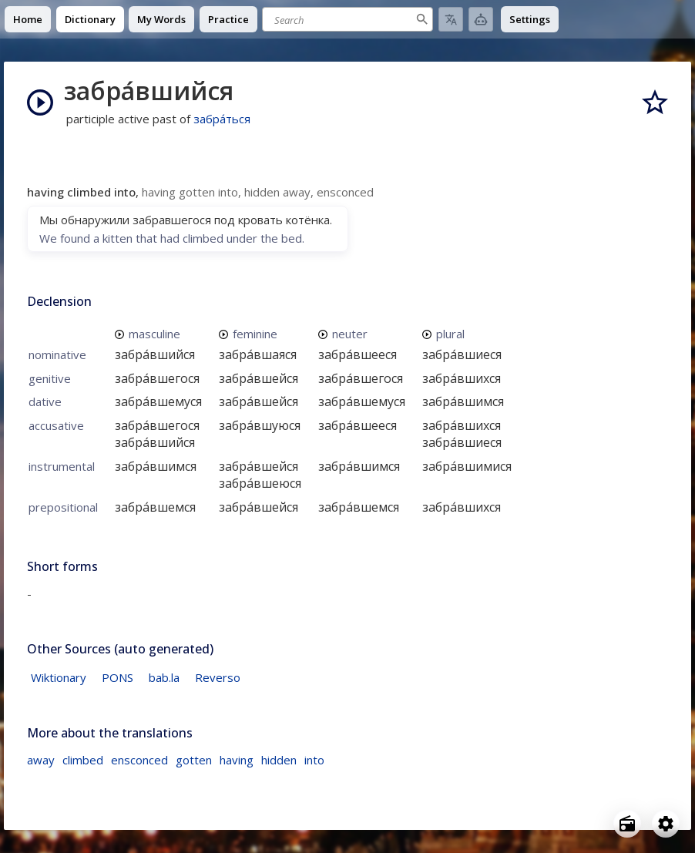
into (314, 759)
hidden (279, 759)
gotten (194, 759)
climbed (82, 759)
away (41, 759)
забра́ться (221, 118)
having (236, 759)
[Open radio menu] (627, 824)
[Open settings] (666, 824)
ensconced (139, 759)
